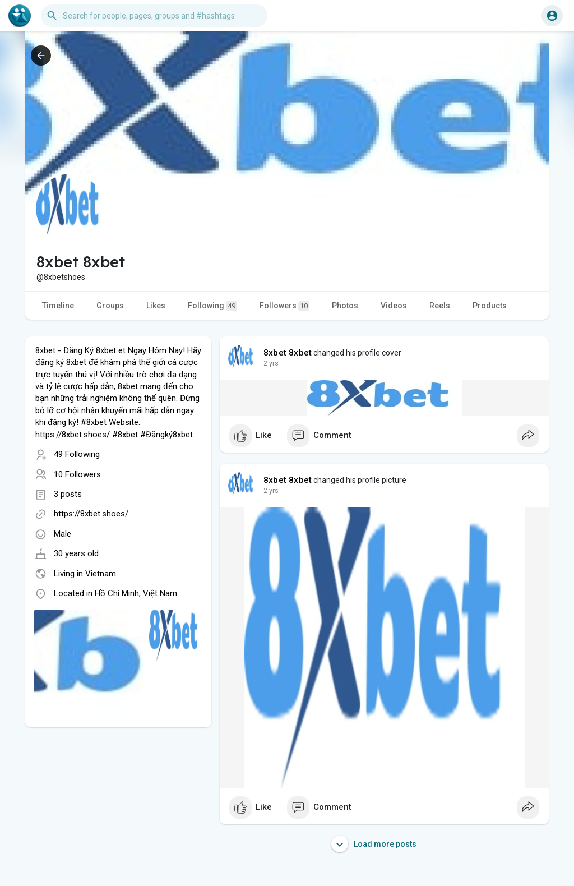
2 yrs (271, 363)
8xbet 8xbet (287, 353)
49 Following (77, 454)
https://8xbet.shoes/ (91, 514)
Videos (394, 305)
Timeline (58, 305)
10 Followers (77, 474)
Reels (439, 305)
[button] (154, 15)
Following (212, 306)
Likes (155, 305)
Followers (284, 306)
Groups (110, 305)
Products (490, 305)
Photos (345, 305)
